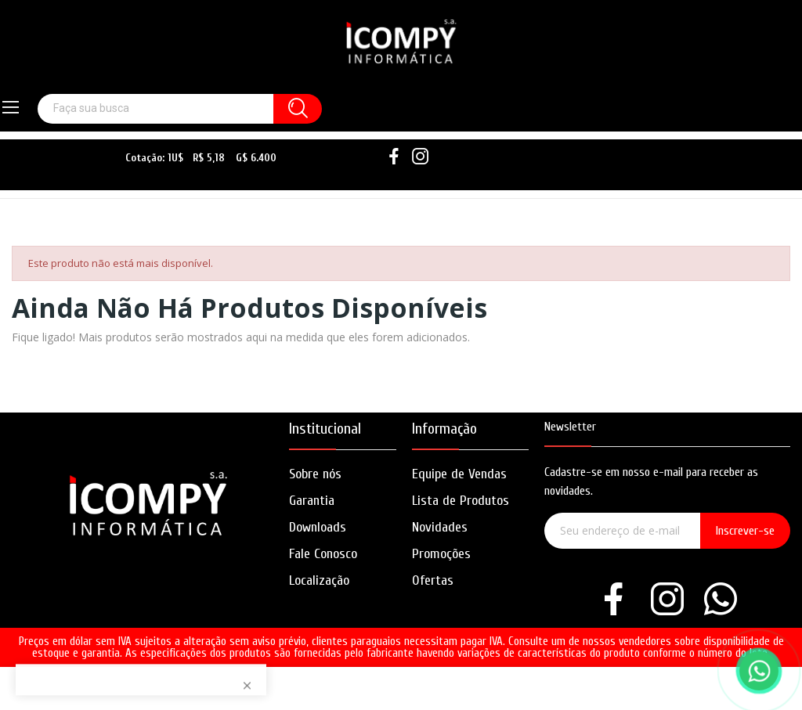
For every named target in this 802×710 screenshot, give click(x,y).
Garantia (311, 500)
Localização (319, 580)
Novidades (440, 527)
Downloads (317, 527)
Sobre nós (315, 474)
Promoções (441, 554)
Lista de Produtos (460, 500)
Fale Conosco (323, 554)
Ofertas (432, 580)
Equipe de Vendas (459, 474)
